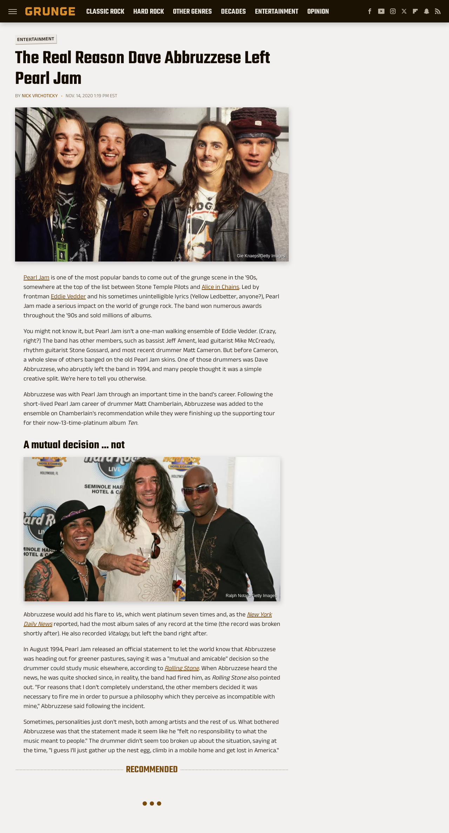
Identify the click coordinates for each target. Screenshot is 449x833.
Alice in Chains (220, 286)
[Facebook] (370, 11)
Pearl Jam (36, 277)
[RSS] (438, 11)
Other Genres (192, 11)
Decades (233, 11)
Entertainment (276, 11)
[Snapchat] (426, 11)
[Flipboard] (415, 11)
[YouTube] (381, 11)
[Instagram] (393, 11)
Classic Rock (105, 11)
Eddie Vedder (68, 296)
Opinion (318, 11)
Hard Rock (148, 11)
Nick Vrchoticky (40, 95)
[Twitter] (404, 11)
